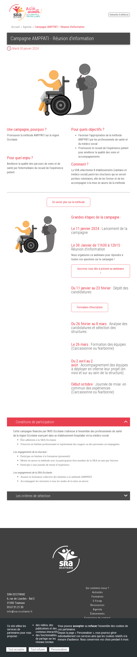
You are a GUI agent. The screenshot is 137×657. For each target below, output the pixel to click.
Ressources (97, 605)
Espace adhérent (125, 10)
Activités (97, 592)
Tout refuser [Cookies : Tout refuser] (38, 649)
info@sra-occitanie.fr (19, 611)
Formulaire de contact (97, 617)
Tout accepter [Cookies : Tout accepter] (16, 649)
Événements (97, 613)
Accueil (15, 27)
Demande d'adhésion (119, 15)
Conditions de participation (72, 422)
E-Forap (97, 600)
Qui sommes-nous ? (97, 588)
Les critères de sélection (72, 496)
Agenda (27, 27)
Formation (97, 596)
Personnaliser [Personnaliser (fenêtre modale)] (59, 649)
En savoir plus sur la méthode (68, 202)
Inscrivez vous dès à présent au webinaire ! (100, 271)
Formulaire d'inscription (90, 307)
